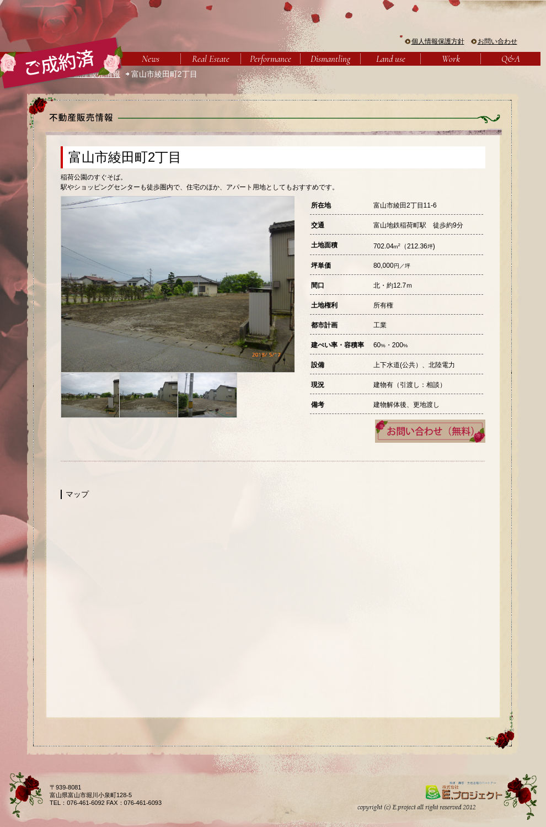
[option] (178, 284)
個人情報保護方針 (437, 41)
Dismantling (330, 59)
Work (451, 59)
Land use (390, 59)
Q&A (510, 59)
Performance (270, 59)
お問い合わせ (497, 41)
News (150, 59)
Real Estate (210, 59)
